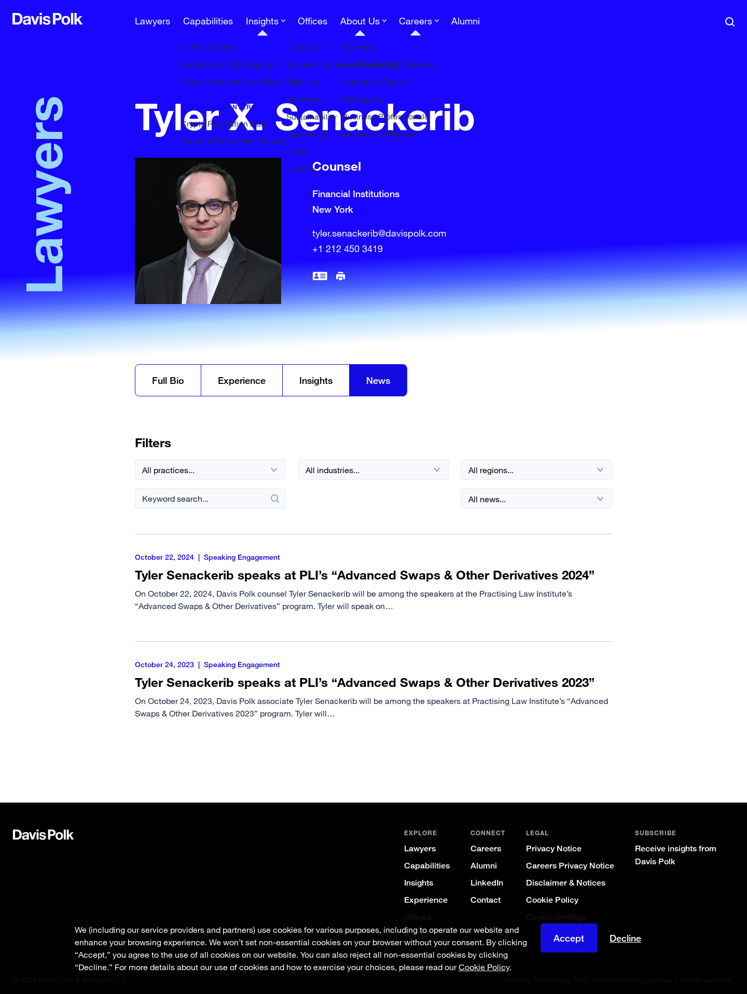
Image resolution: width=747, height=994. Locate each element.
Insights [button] (262, 20)
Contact (486, 900)
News (378, 380)
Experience (242, 380)
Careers (486, 848)
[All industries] (373, 469)
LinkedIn (487, 883)
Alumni (465, 20)
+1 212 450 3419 (347, 248)
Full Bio (168, 380)
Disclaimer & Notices (565, 883)
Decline (625, 940)
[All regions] (536, 469)
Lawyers (152, 20)
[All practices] (210, 469)
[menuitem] (152, 24)
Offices (312, 20)
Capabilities (208, 20)
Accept (569, 940)
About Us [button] (360, 20)
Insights (316, 380)
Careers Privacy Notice (570, 866)
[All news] (536, 498)
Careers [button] (415, 20)
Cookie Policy (552, 900)
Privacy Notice (554, 848)
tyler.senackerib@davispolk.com (379, 233)
